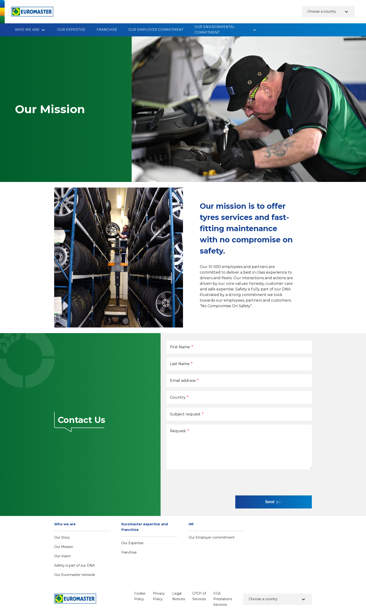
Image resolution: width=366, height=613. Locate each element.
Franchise (107, 30)
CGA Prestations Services (222, 599)
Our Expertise (71, 30)
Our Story (62, 537)
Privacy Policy (159, 596)
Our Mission (63, 547)
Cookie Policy (139, 596)
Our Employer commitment (155, 30)
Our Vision (62, 556)
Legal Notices (178, 596)
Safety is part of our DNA (74, 565)
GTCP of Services (199, 596)
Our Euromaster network (74, 575)
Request (179, 431)
